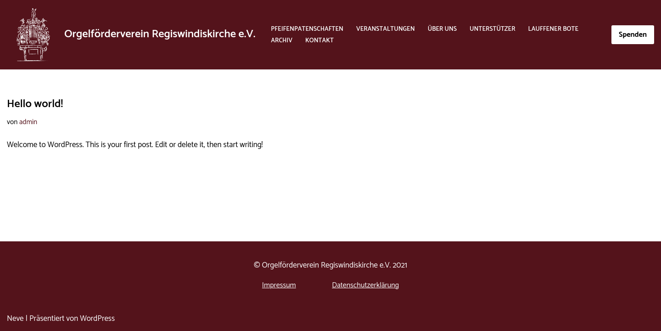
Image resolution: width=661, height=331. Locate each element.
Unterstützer (492, 29)
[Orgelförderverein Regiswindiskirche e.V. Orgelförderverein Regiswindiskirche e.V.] (131, 34)
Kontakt (319, 40)
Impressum (279, 285)
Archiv (281, 40)
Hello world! (35, 104)
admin (28, 122)
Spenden (633, 35)
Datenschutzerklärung (365, 285)
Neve (15, 318)
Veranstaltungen (385, 29)
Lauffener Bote (553, 29)
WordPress (97, 318)
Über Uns (442, 29)
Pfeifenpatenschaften (307, 29)
